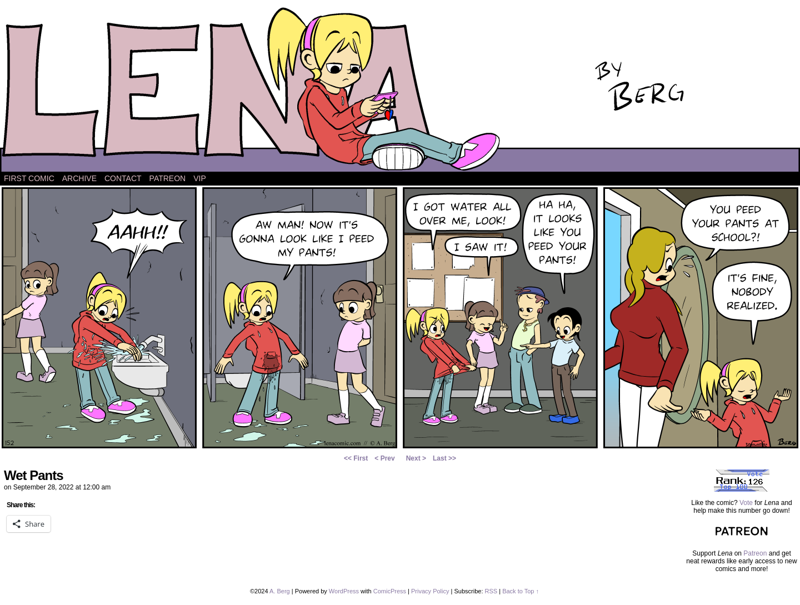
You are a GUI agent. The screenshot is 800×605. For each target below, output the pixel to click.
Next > (416, 458)
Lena (400, 89)
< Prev (384, 458)
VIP (199, 178)
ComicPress (389, 591)
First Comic (29, 178)
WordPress (344, 591)
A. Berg (279, 591)
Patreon (167, 178)
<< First (356, 458)
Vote (746, 503)
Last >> (444, 458)
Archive (79, 178)
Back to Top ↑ (520, 591)
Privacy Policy (430, 591)
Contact (123, 178)
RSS (491, 591)
